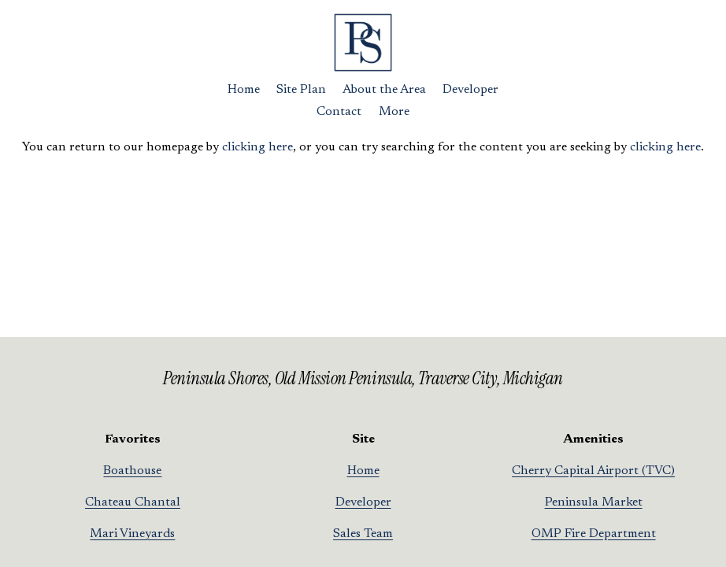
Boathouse (132, 471)
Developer (470, 89)
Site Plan (301, 89)
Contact (339, 112)
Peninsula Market (594, 502)
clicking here (257, 147)
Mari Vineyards (132, 534)
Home (244, 89)
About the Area (384, 89)
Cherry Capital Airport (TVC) (593, 471)
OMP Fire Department (594, 534)
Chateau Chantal (132, 502)
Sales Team (363, 534)
